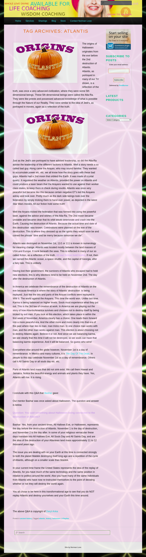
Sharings (42, 21)
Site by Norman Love (73, 547)
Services (30, 21)
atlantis (42, 518)
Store (63, 21)
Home (18, 21)
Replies (65, 518)
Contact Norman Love (81, 21)
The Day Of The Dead (77, 353)
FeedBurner (123, 85)
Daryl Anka (52, 511)
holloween (56, 518)
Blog (54, 21)
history (48, 518)
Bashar (48, 393)
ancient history (26, 518)
